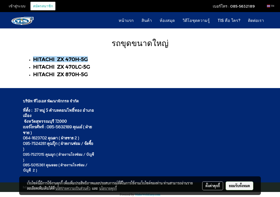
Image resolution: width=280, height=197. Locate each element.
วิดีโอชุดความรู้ (196, 20)
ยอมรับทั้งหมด (239, 185)
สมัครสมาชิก (43, 6)
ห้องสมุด (167, 20)
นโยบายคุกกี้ (108, 188)
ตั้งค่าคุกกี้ (212, 185)
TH (270, 6)
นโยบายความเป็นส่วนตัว (72, 188)
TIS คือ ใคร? (229, 20)
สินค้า (147, 20)
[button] (272, 20)
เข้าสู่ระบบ (17, 6)
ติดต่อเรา (256, 20)
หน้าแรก (126, 20)
